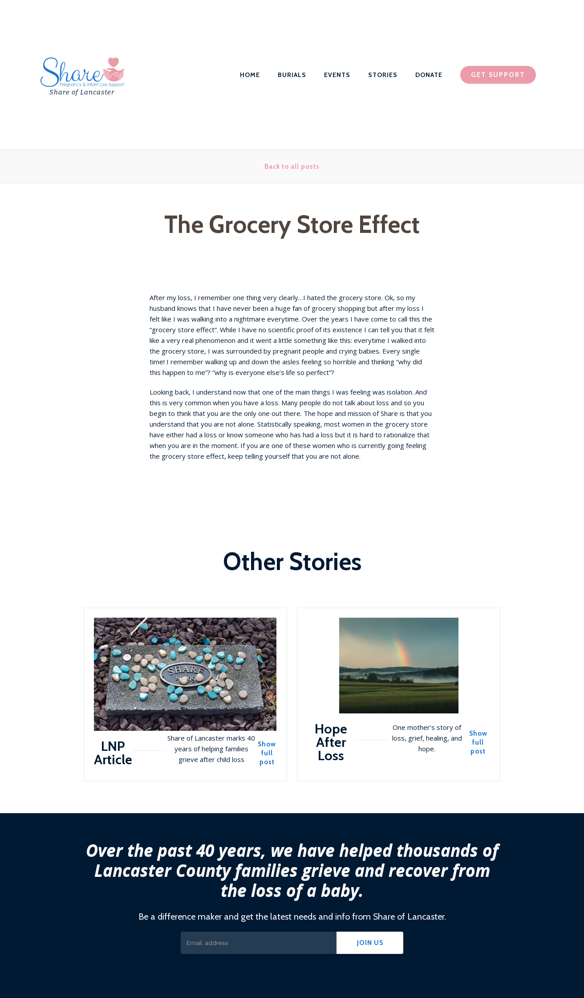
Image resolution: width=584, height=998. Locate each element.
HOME (250, 75)
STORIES (382, 75)
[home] (81, 75)
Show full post (267, 753)
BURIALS (292, 75)
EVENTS (337, 75)
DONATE (428, 75)
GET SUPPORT (498, 75)
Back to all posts (292, 167)
